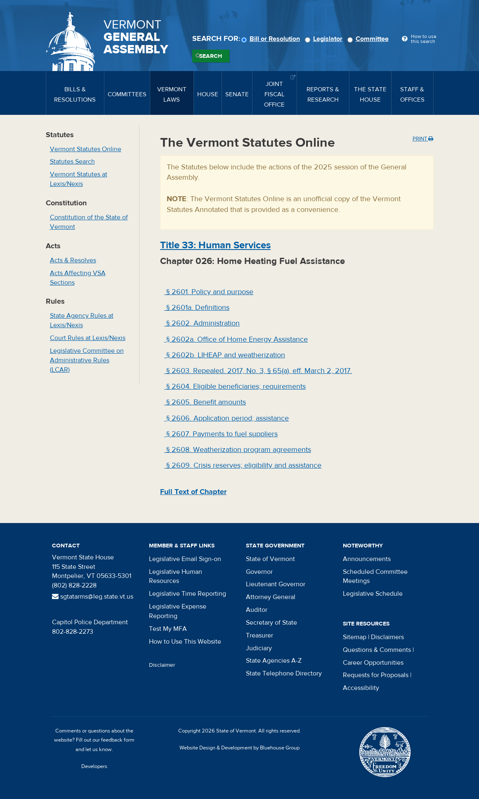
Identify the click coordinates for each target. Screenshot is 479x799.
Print (423, 139)
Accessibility (361, 688)
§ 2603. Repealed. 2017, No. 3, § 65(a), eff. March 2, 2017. (258, 371)
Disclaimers (387, 637)
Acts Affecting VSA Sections (78, 278)
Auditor (256, 610)
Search (210, 56)
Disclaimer (162, 665)
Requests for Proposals (375, 675)
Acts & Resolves (73, 260)
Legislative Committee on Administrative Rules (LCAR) (87, 360)
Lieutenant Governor (275, 584)
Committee (369, 39)
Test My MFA (168, 629)
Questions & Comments (377, 650)
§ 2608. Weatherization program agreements (237, 449)
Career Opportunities (373, 663)
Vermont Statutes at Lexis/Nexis (78, 179)
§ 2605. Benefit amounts (205, 402)
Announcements (367, 559)
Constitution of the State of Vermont (89, 222)
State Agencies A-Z (274, 660)
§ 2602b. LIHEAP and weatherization (224, 355)
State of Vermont (270, 559)
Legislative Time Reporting (187, 594)
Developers (94, 766)
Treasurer (259, 635)
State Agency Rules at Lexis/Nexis (81, 320)
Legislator (324, 39)
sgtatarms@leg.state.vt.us (92, 596)
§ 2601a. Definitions (196, 307)
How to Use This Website (185, 641)
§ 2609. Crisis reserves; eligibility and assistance (242, 465)
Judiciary (259, 648)
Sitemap (354, 637)
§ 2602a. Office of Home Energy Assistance (236, 339)
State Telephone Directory (284, 673)
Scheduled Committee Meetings (375, 576)
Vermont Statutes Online (85, 149)
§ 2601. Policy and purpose (208, 292)
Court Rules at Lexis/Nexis (87, 338)
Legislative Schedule (373, 594)
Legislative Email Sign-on (185, 559)
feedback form (117, 740)
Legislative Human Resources (175, 576)
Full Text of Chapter (193, 492)
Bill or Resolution (272, 39)
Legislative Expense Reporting (177, 611)
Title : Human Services (215, 245)
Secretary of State (271, 622)
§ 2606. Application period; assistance (226, 418)
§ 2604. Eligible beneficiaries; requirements (235, 386)
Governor (259, 572)
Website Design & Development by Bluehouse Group (239, 747)
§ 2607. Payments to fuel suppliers (221, 434)
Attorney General (270, 597)
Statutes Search (72, 161)
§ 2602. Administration (202, 323)
